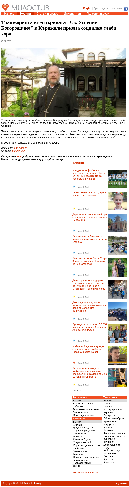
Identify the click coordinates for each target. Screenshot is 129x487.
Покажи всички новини (85, 472)
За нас (44, 17)
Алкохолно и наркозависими (82, 461)
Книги (106, 403)
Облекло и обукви (113, 418)
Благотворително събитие (83, 405)
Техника (108, 430)
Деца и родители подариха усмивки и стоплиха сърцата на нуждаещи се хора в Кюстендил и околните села (88, 284)
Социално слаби (82, 442)
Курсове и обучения (109, 440)
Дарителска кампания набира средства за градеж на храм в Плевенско (89, 217)
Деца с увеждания (83, 427)
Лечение (108, 406)
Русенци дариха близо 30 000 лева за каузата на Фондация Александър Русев (89, 327)
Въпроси (28, 17)
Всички (77, 400)
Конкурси (108, 462)
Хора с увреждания (84, 430)
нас (19, 156)
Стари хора (79, 433)
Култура (108, 459)
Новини (25, 13)
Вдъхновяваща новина (86, 409)
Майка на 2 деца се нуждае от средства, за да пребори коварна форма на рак (89, 349)
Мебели (107, 427)
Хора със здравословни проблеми (86, 447)
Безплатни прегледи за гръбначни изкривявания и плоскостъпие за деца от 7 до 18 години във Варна (89, 372)
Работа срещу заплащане (111, 452)
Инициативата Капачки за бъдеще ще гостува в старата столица (89, 239)
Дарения (10, 17)
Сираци (77, 424)
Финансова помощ (114, 433)
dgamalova (122, 483)
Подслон (108, 456)
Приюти (77, 436)
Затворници (80, 451)
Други (76, 466)
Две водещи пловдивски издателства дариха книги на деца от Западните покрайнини (89, 306)
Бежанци (78, 454)
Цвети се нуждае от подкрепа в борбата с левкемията (89, 193)
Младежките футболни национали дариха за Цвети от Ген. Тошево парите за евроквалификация (88, 174)
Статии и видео (47, 13)
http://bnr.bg (20, 148)
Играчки (108, 412)
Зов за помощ (81, 412)
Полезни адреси (98, 13)
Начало (9, 13)
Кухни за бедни (82, 439)
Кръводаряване (112, 409)
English (87, 8)
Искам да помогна (83, 415)
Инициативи (72, 13)
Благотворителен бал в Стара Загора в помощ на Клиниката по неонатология (89, 261)
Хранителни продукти (110, 423)
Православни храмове (86, 457)
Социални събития (114, 436)
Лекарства (109, 415)
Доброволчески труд (112, 446)
